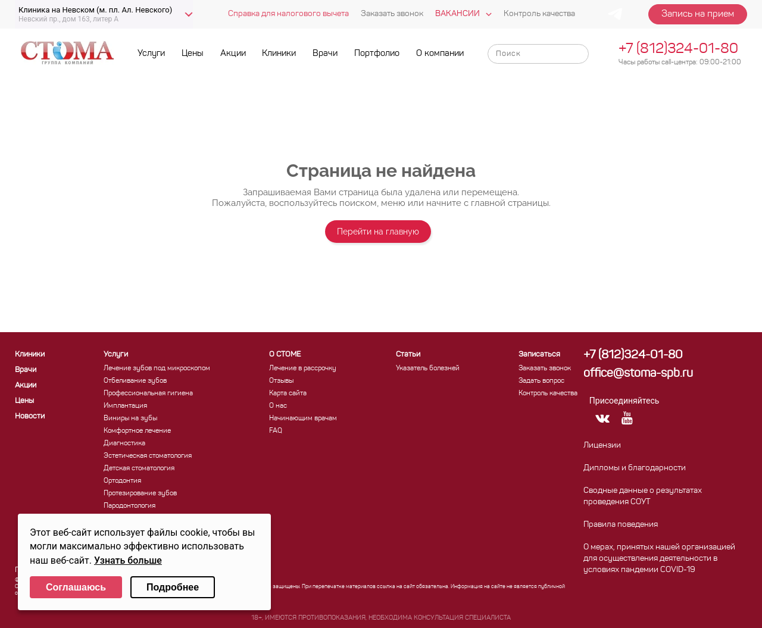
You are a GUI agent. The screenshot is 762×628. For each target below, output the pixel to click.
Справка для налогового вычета (288, 14)
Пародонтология (129, 506)
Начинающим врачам (303, 418)
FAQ (275, 431)
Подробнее (172, 587)
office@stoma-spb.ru (638, 374)
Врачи (325, 53)
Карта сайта (288, 393)
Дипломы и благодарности (634, 468)
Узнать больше (128, 560)
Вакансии (457, 14)
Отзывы (281, 381)
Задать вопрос (541, 381)
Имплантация (125, 406)
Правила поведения (620, 524)
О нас (278, 406)
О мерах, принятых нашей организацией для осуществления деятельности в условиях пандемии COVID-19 (659, 558)
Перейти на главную (378, 231)
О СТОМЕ (285, 354)
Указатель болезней (428, 368)
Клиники (279, 53)
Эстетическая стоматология (148, 456)
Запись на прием (697, 14)
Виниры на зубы (130, 418)
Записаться (539, 354)
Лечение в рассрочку (302, 368)
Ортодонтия (122, 481)
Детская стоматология (139, 468)
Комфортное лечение (137, 431)
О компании (440, 53)
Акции (233, 53)
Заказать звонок (392, 14)
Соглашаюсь (76, 587)
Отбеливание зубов (135, 381)
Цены (193, 53)
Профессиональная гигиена (148, 393)
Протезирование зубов (140, 493)
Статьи (408, 354)
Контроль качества (539, 14)
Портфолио (376, 53)
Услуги (151, 53)
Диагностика (124, 443)
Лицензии (602, 445)
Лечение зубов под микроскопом (157, 368)
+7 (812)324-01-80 (678, 49)
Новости (30, 416)
